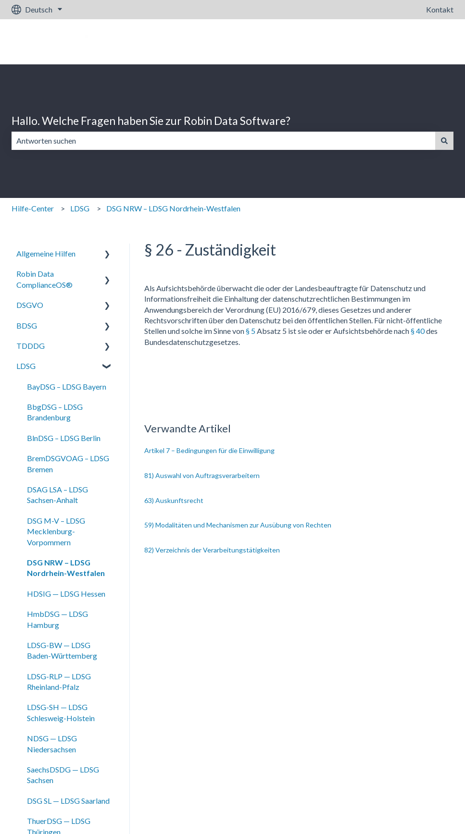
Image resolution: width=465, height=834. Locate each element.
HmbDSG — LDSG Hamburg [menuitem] (57, 619)
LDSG (79, 208)
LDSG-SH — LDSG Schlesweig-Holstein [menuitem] (61, 712)
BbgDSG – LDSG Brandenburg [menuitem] (55, 412)
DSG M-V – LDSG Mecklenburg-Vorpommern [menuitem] (56, 531)
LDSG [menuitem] (26, 365)
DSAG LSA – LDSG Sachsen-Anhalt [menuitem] (57, 494)
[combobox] (223, 141)
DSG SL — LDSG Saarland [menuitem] (68, 800)
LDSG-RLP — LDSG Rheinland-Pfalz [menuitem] (59, 681)
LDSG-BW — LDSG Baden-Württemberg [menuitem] (62, 650)
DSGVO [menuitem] (29, 304)
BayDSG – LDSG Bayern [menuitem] (66, 386)
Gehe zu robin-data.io (408, 41)
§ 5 (250, 330)
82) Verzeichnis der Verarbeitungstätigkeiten (212, 550)
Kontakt (439, 9)
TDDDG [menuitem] (30, 345)
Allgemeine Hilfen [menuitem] (45, 253)
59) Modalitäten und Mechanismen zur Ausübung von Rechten (237, 525)
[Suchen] (444, 141)
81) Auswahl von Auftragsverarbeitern (202, 475)
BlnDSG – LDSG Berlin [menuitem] (64, 437)
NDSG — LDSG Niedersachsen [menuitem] (52, 743)
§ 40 (418, 330)
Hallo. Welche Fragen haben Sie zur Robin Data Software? (151, 120)
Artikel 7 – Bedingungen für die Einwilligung (209, 450)
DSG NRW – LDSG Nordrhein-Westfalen (173, 208)
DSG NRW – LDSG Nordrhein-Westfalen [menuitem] (66, 567)
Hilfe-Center (33, 208)
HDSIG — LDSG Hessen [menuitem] (66, 593)
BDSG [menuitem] (26, 325)
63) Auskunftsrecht (173, 500)
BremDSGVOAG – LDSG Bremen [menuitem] (68, 463)
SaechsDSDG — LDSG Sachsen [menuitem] (63, 775)
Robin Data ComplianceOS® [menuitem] (44, 279)
